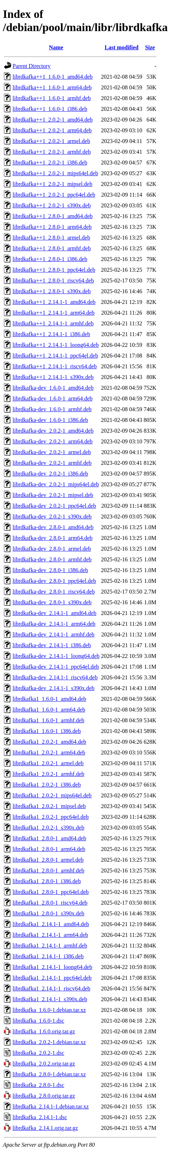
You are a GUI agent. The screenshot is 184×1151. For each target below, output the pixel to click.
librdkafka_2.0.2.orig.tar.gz (44, 1064)
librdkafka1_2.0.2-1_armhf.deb (48, 774)
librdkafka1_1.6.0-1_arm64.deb (49, 710)
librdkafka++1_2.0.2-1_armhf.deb (52, 152)
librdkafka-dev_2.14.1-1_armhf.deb (54, 634)
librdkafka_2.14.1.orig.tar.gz (45, 1128)
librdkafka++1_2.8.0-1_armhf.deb (52, 248)
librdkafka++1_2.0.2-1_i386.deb (50, 162)
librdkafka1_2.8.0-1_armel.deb (48, 860)
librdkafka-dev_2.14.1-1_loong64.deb (56, 656)
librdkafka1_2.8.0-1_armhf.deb (48, 870)
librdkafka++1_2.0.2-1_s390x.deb (52, 205)
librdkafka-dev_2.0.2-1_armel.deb (52, 452)
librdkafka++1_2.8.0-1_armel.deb (51, 238)
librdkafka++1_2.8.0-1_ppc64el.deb (54, 270)
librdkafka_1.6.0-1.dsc (38, 1021)
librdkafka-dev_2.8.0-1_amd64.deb (53, 527)
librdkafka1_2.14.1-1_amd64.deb (51, 924)
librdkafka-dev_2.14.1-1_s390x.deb (54, 688)
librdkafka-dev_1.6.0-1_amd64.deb (53, 388)
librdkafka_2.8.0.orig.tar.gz (44, 1096)
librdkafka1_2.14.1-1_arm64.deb (50, 935)
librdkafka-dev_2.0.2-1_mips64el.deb (56, 484)
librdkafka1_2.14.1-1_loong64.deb (52, 967)
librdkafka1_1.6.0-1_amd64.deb (49, 699)
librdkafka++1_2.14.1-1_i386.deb (51, 334)
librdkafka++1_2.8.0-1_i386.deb (50, 259)
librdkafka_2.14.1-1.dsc (40, 1117)
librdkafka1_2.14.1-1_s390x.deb (50, 999)
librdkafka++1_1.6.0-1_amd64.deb (53, 77)
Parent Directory (31, 66)
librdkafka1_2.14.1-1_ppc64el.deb (52, 978)
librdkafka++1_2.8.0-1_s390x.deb (52, 291)
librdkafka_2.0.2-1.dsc (38, 1053)
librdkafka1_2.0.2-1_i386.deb (47, 785)
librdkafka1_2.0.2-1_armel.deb (48, 763)
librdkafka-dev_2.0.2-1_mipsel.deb (53, 495)
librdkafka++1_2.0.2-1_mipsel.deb (52, 184)
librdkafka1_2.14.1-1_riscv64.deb (51, 988)
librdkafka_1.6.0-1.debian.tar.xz (49, 1010)
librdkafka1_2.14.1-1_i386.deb (48, 956)
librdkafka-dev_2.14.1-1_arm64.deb (54, 624)
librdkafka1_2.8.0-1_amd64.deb (49, 838)
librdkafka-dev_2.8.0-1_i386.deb (50, 570)
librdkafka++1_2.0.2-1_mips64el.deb (55, 173)
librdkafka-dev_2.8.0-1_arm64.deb (52, 538)
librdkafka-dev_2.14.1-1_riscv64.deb (55, 677)
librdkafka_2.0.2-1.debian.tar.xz (49, 1042)
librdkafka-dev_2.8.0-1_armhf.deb (52, 559)
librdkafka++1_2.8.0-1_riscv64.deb (53, 280)
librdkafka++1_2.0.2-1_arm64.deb (52, 130)
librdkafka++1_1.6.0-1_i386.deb (50, 109)
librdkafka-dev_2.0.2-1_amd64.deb (53, 431)
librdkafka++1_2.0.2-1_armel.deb (51, 141)
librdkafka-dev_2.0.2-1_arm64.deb (52, 441)
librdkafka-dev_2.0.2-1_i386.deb (50, 474)
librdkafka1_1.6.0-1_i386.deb (47, 731)
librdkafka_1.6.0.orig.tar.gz (44, 1031)
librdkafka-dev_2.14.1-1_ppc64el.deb (56, 667)
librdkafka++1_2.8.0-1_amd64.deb (53, 216)
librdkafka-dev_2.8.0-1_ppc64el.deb (54, 581)
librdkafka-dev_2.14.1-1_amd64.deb (54, 613)
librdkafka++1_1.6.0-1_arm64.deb (52, 87)
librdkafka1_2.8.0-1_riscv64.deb (50, 903)
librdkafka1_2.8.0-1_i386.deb (47, 881)
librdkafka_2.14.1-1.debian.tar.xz (51, 1106)
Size (150, 47)
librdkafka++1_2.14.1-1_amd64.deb (54, 302)
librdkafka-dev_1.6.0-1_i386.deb (50, 420)
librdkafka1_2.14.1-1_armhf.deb (50, 946)
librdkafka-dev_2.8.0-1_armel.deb (52, 549)
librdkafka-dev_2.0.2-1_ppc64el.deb (54, 506)
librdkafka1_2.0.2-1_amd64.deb (49, 742)
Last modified (122, 47)
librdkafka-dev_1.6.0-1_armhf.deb (52, 409)
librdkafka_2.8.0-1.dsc (38, 1085)
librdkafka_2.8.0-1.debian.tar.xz (49, 1074)
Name (56, 47)
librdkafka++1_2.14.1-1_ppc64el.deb (55, 356)
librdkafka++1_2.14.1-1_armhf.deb (53, 323)
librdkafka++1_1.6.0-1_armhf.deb (52, 98)
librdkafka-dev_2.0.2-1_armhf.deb (52, 463)
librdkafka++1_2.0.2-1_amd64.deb (53, 120)
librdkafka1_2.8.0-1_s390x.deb (48, 913)
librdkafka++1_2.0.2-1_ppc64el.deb (54, 195)
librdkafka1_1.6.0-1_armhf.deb (48, 720)
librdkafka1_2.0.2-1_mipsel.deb (49, 806)
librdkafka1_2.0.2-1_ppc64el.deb (51, 817)
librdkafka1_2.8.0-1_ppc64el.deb (51, 892)
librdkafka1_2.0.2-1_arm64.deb (49, 752)
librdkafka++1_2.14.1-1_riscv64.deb (55, 366)
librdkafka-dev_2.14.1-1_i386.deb (52, 645)
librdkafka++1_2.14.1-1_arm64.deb (54, 313)
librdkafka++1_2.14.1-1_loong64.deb (56, 345)
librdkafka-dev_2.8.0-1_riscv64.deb (54, 592)
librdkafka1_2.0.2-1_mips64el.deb (52, 795)
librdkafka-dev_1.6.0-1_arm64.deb (52, 398)
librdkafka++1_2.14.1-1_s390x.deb (53, 377)
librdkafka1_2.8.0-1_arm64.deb (49, 849)
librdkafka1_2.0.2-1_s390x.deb (48, 828)
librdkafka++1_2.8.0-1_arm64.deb (52, 227)
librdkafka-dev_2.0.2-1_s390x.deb (52, 516)
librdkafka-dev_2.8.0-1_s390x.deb (52, 602)
